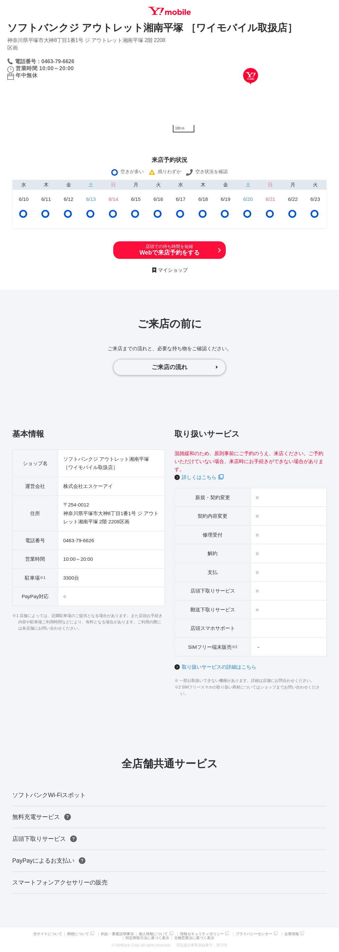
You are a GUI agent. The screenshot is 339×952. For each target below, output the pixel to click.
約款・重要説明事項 (117, 934)
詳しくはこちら (199, 477)
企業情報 (291, 934)
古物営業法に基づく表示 (194, 938)
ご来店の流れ (169, 367)
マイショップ (173, 270)
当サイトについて (47, 934)
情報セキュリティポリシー (202, 934)
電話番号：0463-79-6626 (44, 61)
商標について (78, 934)
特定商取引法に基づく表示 (147, 938)
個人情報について (153, 934)
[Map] (251, 86)
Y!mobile (169, 11)
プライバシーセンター (254, 934)
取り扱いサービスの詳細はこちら (219, 667)
